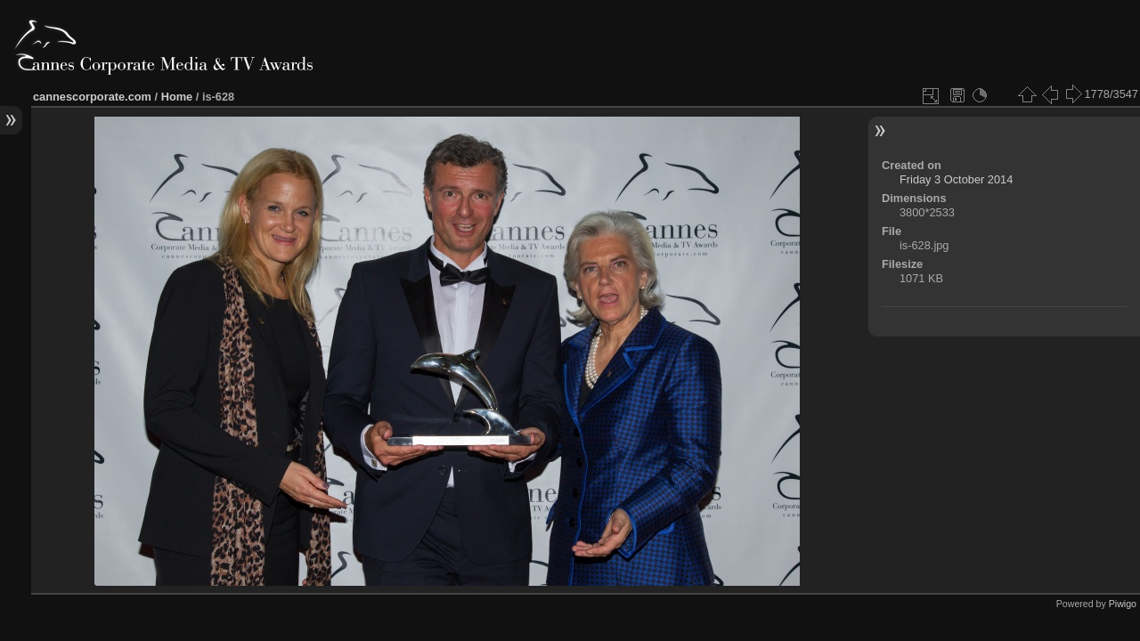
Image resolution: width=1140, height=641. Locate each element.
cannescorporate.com (92, 96)
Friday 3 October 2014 (956, 179)
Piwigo (1122, 603)
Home (177, 96)
